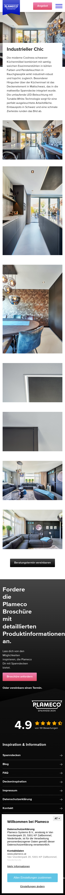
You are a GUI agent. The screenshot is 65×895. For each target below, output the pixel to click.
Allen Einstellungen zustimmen (32, 877)
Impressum (10, 790)
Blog (6, 764)
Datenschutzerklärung (17, 799)
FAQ (5, 772)
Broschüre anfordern (20, 676)
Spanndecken (12, 755)
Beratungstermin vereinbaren (32, 562)
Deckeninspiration (15, 781)
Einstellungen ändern (32, 886)
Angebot (42, 6)
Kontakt (8, 808)
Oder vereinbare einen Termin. (22, 687)
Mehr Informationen (18, 866)
